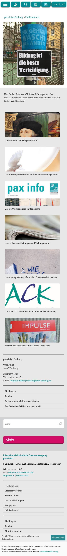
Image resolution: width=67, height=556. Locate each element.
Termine (8, 396)
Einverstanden (58, 537)
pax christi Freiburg (13, 17)
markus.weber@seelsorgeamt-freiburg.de (31, 380)
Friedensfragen (12, 485)
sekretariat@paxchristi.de (20, 472)
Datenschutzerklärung (49, 551)
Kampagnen (10, 505)
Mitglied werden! (13, 531)
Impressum (9, 475)
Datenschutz (22, 475)
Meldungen (10, 391)
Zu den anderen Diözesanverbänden (22, 401)
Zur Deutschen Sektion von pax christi (23, 406)
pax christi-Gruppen (14, 500)
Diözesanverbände (13, 490)
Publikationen (32, 17)
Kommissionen (12, 495)
